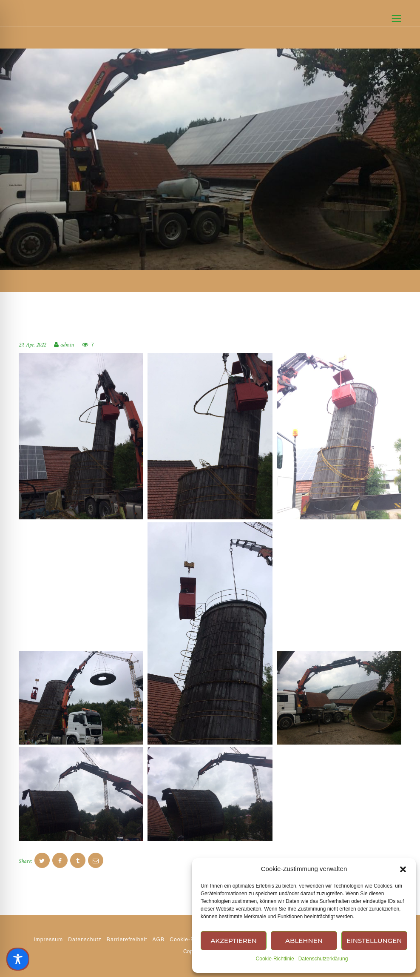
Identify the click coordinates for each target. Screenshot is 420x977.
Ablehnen (304, 941)
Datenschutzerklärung (323, 959)
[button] (403, 869)
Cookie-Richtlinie (275, 959)
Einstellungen (374, 941)
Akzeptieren (233, 941)
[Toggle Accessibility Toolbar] (17, 959)
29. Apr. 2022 (32, 345)
